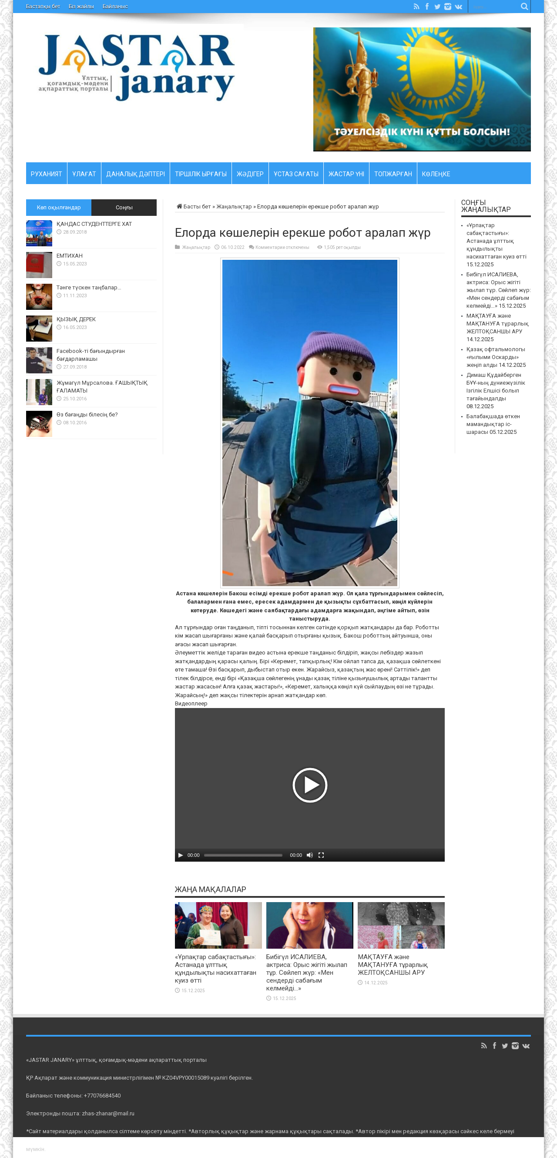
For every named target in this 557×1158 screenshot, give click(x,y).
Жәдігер (250, 173)
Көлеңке (436, 173)
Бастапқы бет (43, 6)
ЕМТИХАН (70, 255)
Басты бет (193, 206)
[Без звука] (309, 855)
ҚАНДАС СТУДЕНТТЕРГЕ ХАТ (94, 224)
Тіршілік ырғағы (201, 173)
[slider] (243, 855)
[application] (310, 785)
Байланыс (115, 6)
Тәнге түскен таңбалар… (89, 287)
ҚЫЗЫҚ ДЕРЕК (76, 319)
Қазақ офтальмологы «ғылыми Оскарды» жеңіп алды (495, 357)
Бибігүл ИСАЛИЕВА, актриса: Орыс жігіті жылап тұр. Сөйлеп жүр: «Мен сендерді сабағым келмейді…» (306, 972)
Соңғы (124, 207)
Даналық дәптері (135, 173)
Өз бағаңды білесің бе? (87, 414)
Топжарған (393, 173)
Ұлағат (84, 173)
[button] (310, 785)
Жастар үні (346, 173)
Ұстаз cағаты (296, 173)
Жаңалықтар (234, 206)
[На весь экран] (321, 855)
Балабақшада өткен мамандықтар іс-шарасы (493, 424)
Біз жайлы (81, 6)
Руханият (46, 173)
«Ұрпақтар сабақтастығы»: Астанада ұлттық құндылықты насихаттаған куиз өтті (215, 968)
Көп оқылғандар (59, 207)
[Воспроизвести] (180, 855)
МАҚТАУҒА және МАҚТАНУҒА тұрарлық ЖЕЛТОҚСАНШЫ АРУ (393, 965)
